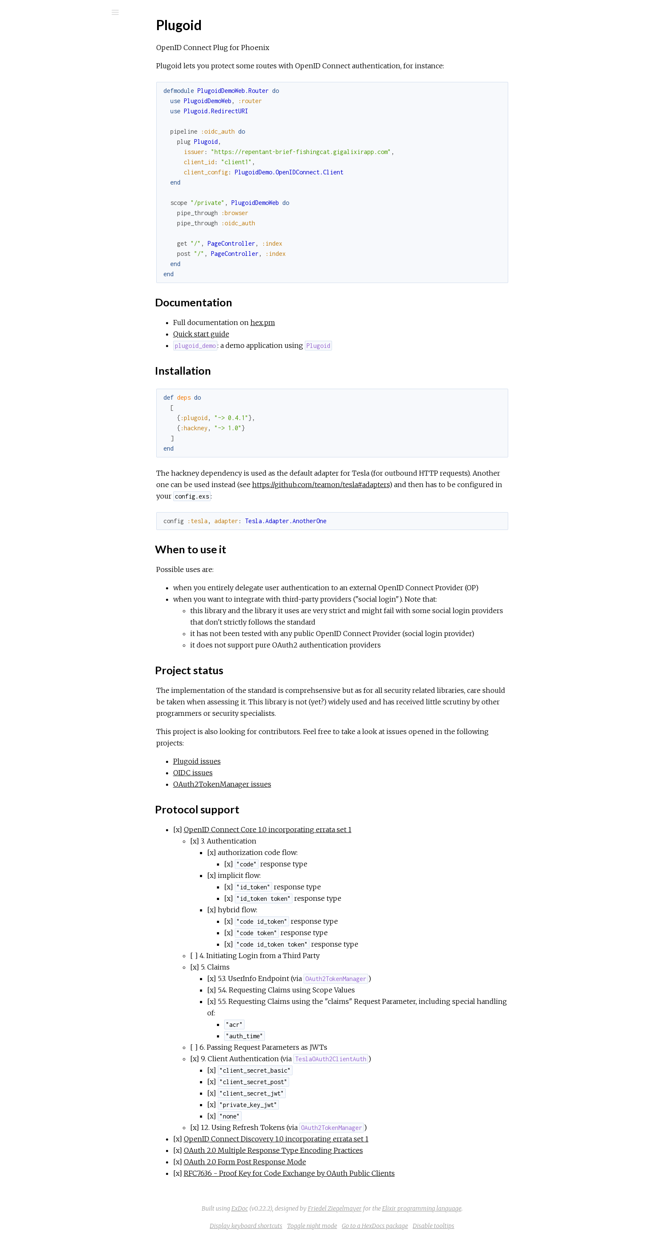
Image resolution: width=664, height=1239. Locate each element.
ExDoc (303, 1208)
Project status (52, 164)
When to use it (52, 155)
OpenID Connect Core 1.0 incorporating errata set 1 (331, 829)
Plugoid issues (260, 761)
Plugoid (37, 113)
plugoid (39, 34)
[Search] (63, 12)
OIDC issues (256, 772)
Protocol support (57, 174)
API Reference (48, 102)
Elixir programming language (485, 1208)
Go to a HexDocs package (438, 1225)
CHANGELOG (48, 200)
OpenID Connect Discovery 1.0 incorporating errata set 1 (340, 1139)
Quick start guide (265, 334)
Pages (30, 66)
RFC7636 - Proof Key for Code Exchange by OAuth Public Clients (353, 1173)
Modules (35, 77)
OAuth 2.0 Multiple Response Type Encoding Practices (337, 1150)
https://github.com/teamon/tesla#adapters (384, 484)
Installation (47, 146)
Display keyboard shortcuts (309, 1225)
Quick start (43, 188)
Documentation (55, 136)
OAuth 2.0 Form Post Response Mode (309, 1162)
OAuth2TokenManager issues (286, 784)
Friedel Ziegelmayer (398, 1208)
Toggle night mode (376, 1225)
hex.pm (326, 322)
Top (37, 127)
